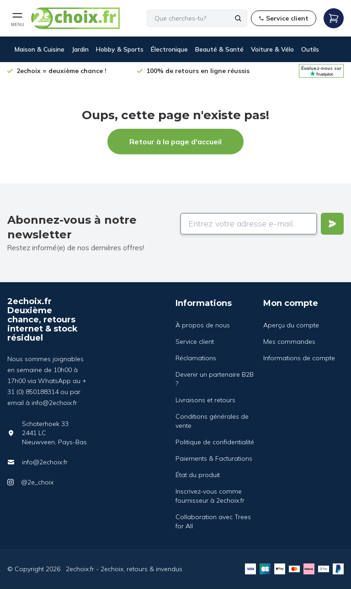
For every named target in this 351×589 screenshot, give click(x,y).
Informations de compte (299, 358)
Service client (195, 341)
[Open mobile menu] (17, 18)
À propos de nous (203, 325)
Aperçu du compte (291, 325)
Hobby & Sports (120, 49)
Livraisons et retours (205, 400)
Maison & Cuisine (39, 49)
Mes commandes (289, 341)
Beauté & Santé (219, 49)
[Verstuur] (332, 224)
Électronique (169, 49)
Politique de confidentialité (215, 442)
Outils (310, 49)
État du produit (198, 475)
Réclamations (196, 358)
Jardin (80, 49)
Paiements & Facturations (214, 458)
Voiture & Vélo (272, 49)
